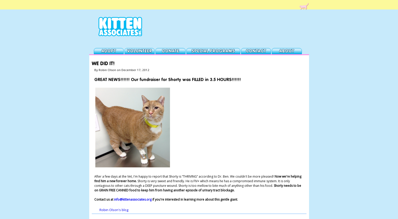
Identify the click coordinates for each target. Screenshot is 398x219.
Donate (170, 51)
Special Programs (213, 51)
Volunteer (139, 51)
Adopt (108, 51)
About (286, 51)
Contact (256, 51)
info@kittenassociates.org (133, 199)
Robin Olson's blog (113, 210)
